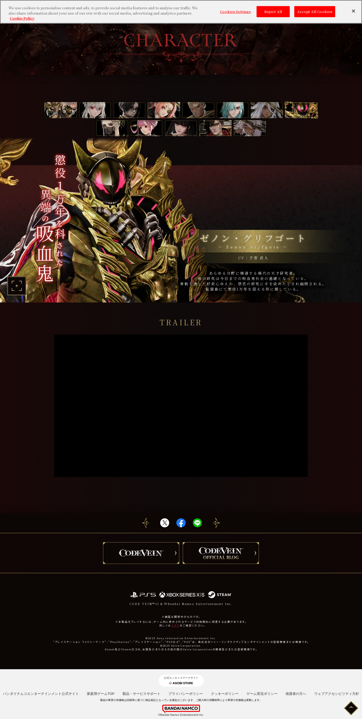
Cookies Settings (235, 11)
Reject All (273, 11)
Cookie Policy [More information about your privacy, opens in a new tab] (22, 18)
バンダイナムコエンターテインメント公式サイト (41, 693)
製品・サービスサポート (141, 693)
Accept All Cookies (314, 11)
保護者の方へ (296, 693)
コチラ (175, 625)
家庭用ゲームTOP (101, 693)
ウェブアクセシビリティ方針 (336, 693)
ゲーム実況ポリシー (262, 693)
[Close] (353, 11)
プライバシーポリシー (185, 693)
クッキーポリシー (225, 693)
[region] (181, 12)
